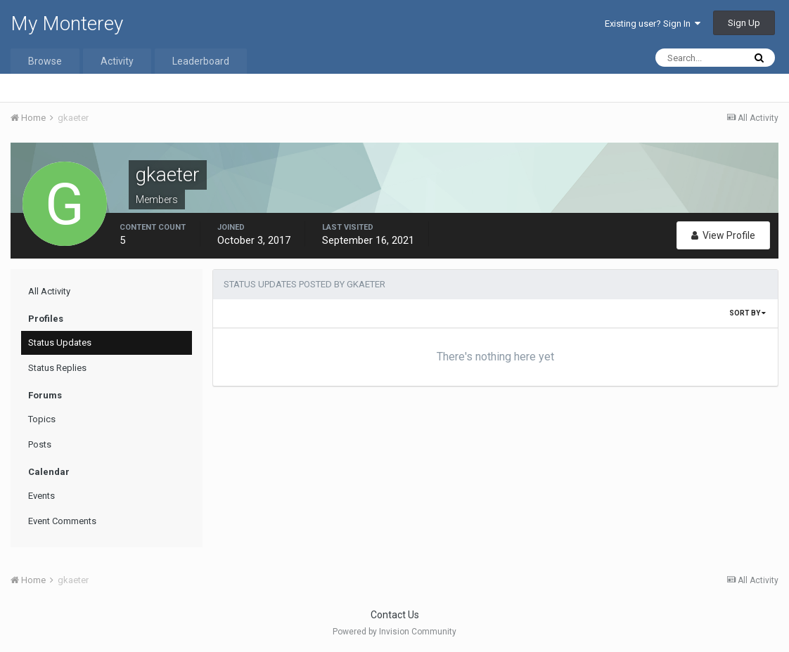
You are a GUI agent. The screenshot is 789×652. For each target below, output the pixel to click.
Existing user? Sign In (652, 23)
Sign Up (744, 23)
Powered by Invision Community (394, 632)
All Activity (49, 291)
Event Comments (62, 521)
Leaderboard (200, 61)
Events (41, 495)
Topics (42, 419)
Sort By (747, 313)
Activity (117, 61)
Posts (39, 444)
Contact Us (395, 614)
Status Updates (59, 342)
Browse (45, 61)
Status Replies (57, 368)
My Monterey (67, 23)
